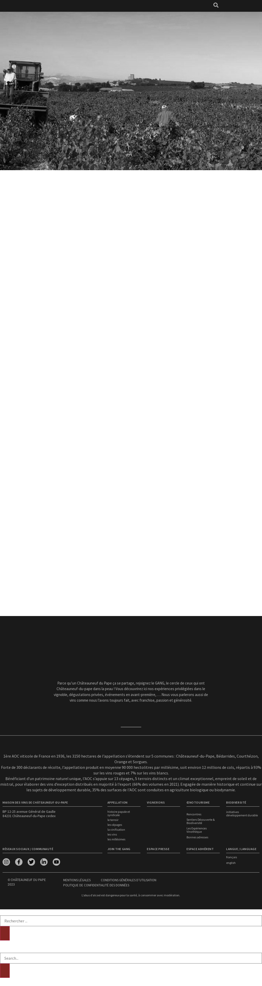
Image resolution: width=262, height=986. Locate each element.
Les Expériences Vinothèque (197, 830)
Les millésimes (116, 839)
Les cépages (114, 825)
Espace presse (158, 849)
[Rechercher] (5, 933)
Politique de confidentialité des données (96, 885)
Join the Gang (118, 849)
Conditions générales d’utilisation (128, 880)
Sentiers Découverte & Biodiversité (201, 821)
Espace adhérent (200, 849)
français (231, 857)
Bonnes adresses (197, 837)
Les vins (112, 834)
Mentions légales (77, 880)
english (231, 863)
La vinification (116, 830)
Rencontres (194, 814)
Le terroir (112, 820)
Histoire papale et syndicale (118, 813)
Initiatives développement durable (242, 814)
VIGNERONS (156, 802)
